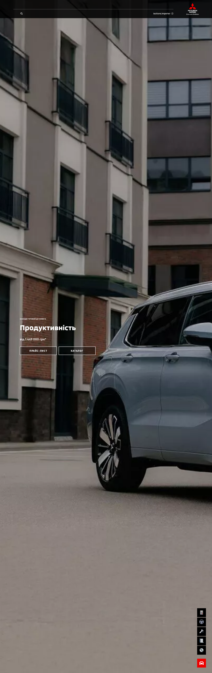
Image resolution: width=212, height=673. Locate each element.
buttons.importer (163, 13)
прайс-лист (38, 350)
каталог (77, 350)
